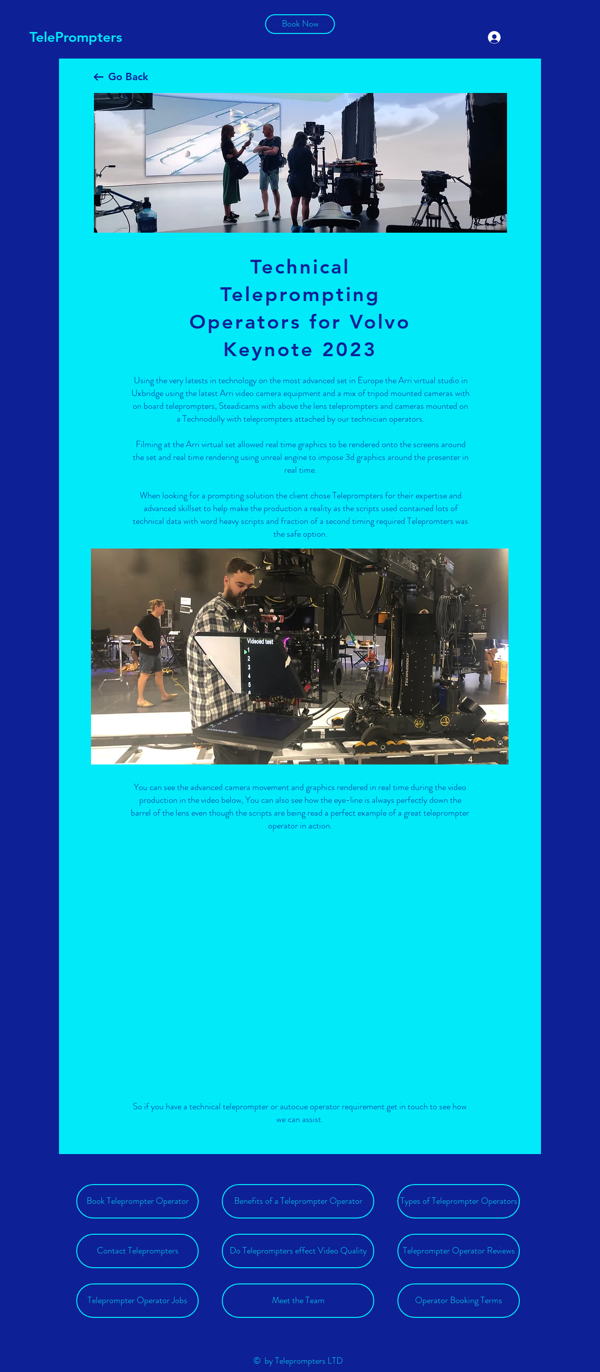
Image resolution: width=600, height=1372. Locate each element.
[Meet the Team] (298, 1300)
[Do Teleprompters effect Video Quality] (298, 1251)
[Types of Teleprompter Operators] (458, 1201)
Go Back (128, 76)
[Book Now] (300, 24)
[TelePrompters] (76, 37)
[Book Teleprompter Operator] (137, 1201)
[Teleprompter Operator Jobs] (137, 1300)
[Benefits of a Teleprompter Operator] (298, 1201)
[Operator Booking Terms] (458, 1300)
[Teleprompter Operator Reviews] (458, 1251)
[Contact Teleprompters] (137, 1251)
